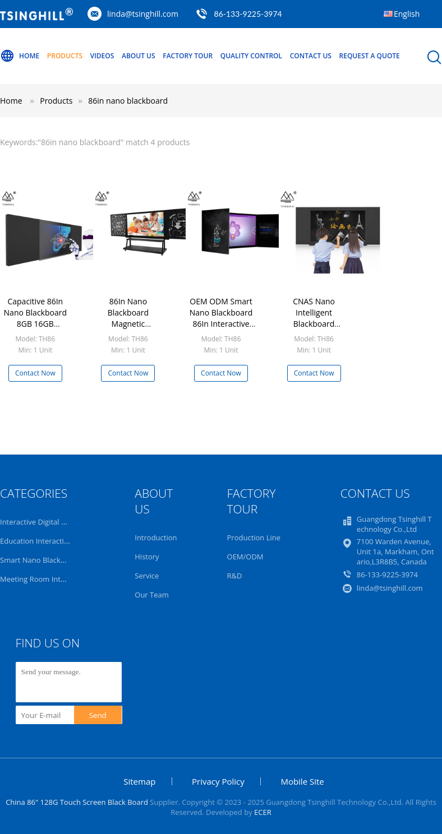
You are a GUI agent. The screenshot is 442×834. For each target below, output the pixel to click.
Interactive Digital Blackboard (49, 522)
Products (64, 56)
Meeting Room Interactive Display (57, 579)
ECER (262, 812)
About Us (138, 56)
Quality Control (251, 56)
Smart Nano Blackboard (40, 560)
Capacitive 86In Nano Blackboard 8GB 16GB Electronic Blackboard (35, 323)
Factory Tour (188, 56)
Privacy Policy (218, 781)
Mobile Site (302, 781)
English (407, 13)
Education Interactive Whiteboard (57, 541)
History (147, 557)
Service (147, 576)
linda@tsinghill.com (142, 13)
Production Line (254, 537)
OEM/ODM (245, 557)
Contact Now (35, 373)
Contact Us (311, 56)
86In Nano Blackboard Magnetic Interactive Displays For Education (128, 329)
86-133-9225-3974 (248, 13)
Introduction (156, 537)
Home (19, 56)
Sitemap (139, 781)
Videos (102, 56)
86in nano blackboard (128, 100)
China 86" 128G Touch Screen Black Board (77, 802)
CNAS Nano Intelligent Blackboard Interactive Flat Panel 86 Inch (314, 323)
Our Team (152, 595)
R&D (234, 576)
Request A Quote (369, 56)
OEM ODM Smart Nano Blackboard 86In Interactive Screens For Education (221, 323)
